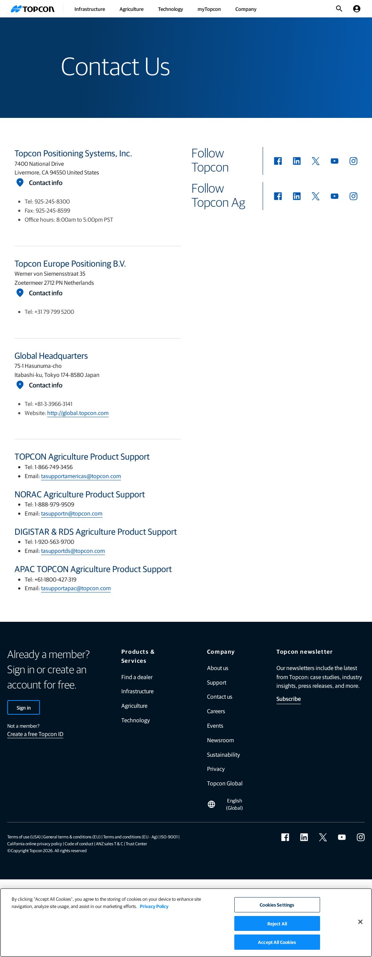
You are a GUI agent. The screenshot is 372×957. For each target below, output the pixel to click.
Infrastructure (89, 8)
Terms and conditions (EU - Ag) (130, 836)
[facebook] (278, 161)
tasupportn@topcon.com (71, 513)
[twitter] (316, 161)
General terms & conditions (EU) (72, 836)
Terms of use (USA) (24, 836)
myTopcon (209, 8)
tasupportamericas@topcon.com (81, 476)
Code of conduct (79, 843)
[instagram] (353, 161)
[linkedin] (297, 161)
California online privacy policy (34, 843)
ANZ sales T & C (109, 843)
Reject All (277, 923)
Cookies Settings (277, 904)
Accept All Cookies (277, 942)
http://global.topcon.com (78, 412)
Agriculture (131, 8)
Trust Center (136, 843)
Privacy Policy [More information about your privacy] (154, 906)
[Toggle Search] (339, 8)
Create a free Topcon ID (35, 734)
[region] (186, 922)
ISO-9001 (169, 836)
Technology (170, 8)
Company (245, 8)
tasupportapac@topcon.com (76, 588)
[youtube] (335, 161)
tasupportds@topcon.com (73, 550)
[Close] (360, 922)
